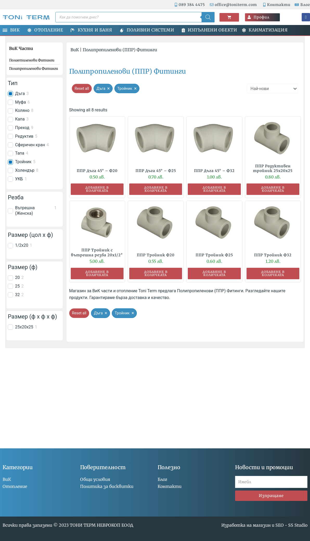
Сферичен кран (30, 144)
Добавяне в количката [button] (97, 189)
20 (17, 277)
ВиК (74, 49)
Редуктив (24, 136)
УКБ (19, 178)
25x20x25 (24, 326)
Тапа (19, 153)
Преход (22, 127)
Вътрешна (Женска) (25, 210)
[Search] (208, 17)
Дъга (20, 93)
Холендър (24, 170)
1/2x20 (21, 245)
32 (17, 294)
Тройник (23, 161)
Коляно (22, 110)
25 (17, 286)
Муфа (20, 102)
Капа (20, 119)
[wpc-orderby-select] (272, 88)
